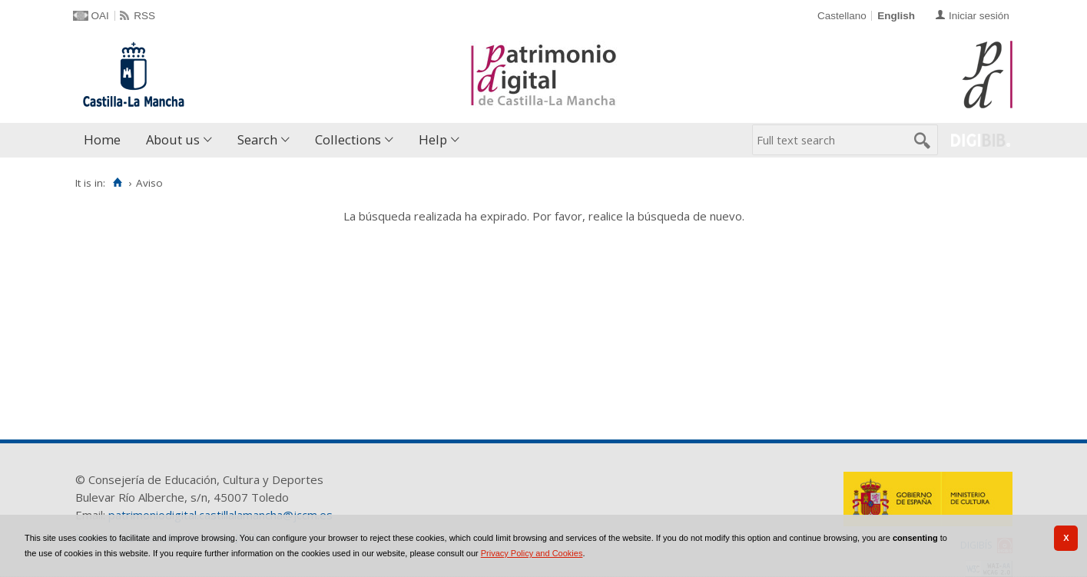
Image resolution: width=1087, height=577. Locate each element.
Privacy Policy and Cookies (532, 553)
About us (173, 139)
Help (433, 139)
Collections (348, 139)
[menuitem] (106, 140)
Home (102, 139)
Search (257, 139)
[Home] (117, 182)
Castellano (842, 16)
